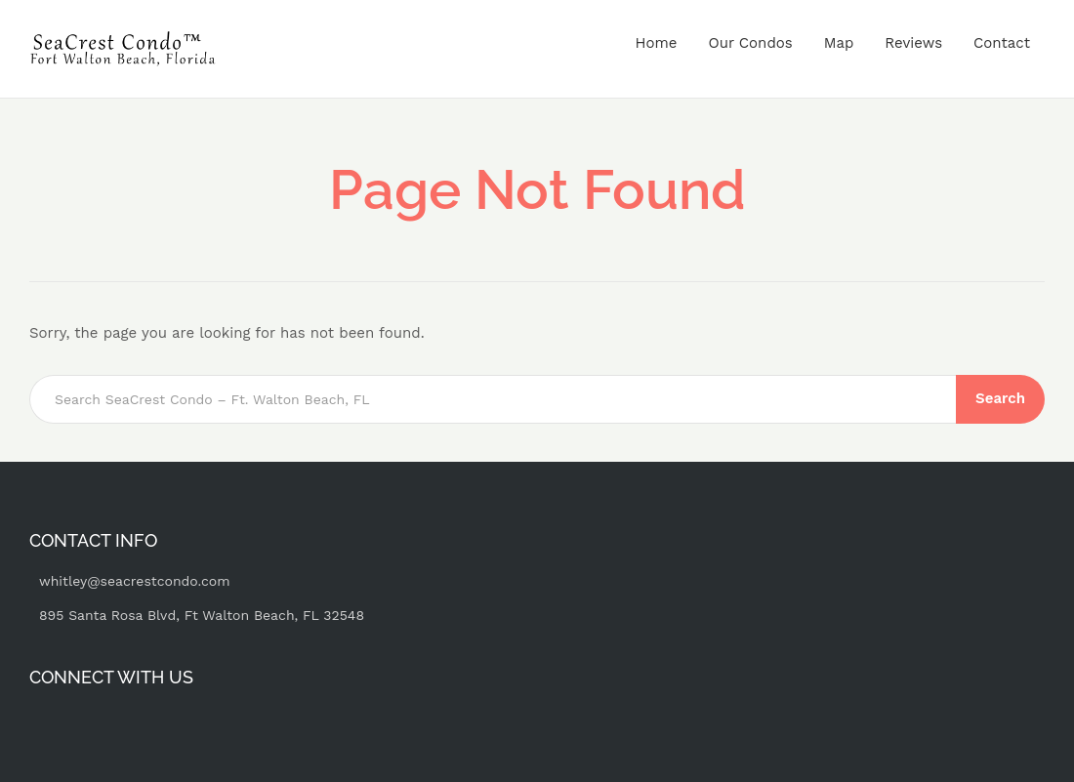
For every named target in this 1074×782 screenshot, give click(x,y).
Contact (1001, 43)
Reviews (913, 43)
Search (1000, 398)
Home (657, 43)
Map (839, 43)
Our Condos (750, 43)
